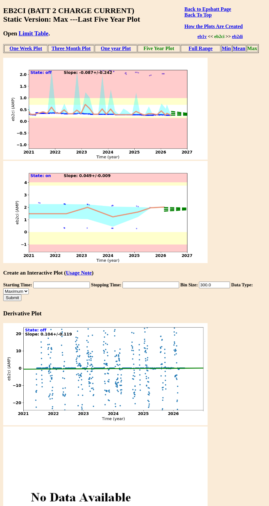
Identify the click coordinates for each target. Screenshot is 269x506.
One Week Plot (26, 48)
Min (226, 48)
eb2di (237, 36)
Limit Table (33, 33)
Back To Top (197, 15)
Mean (239, 48)
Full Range (201, 48)
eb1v (202, 36)
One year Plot (116, 48)
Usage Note (79, 273)
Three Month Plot (71, 48)
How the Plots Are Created (213, 26)
